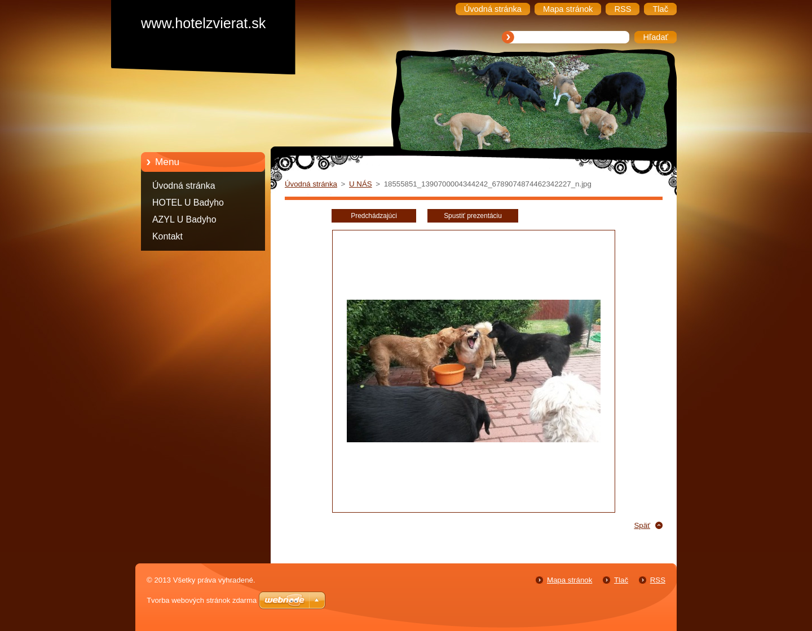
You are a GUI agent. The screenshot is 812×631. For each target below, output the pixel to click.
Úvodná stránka (183, 185)
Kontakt (167, 236)
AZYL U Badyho (184, 219)
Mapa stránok (569, 580)
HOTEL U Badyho (188, 202)
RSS (657, 580)
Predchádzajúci (374, 216)
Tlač (621, 580)
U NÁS (360, 184)
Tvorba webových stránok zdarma (202, 600)
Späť (642, 525)
